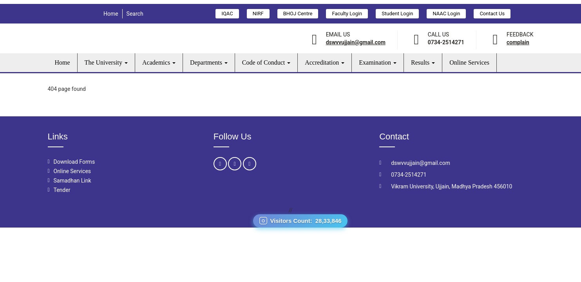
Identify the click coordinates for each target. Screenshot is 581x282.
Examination (377, 62)
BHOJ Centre (298, 13)
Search (135, 14)
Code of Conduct (266, 62)
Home (110, 14)
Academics (159, 62)
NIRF (258, 13)
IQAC (227, 13)
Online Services (469, 62)
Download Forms (74, 162)
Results (423, 62)
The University (106, 62)
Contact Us (492, 13)
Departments (209, 62)
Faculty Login (347, 13)
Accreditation (324, 62)
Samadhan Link (72, 180)
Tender (62, 190)
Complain (518, 42)
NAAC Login (446, 13)
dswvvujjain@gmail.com (356, 42)
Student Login (397, 13)
